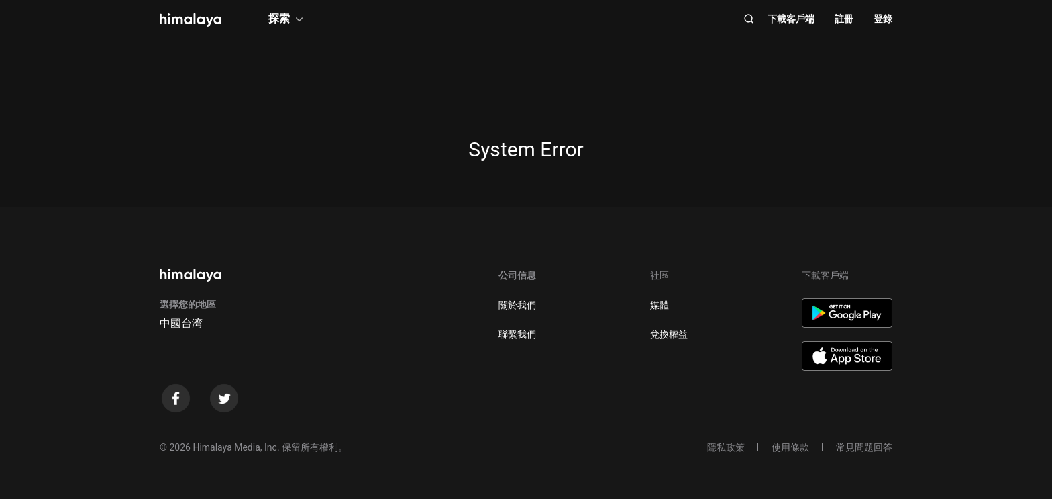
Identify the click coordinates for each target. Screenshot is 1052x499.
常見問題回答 (864, 447)
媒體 (659, 305)
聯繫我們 (517, 334)
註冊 (844, 18)
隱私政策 (726, 447)
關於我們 (517, 305)
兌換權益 (669, 334)
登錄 (883, 18)
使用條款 (790, 447)
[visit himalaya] (190, 20)
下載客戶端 (791, 18)
